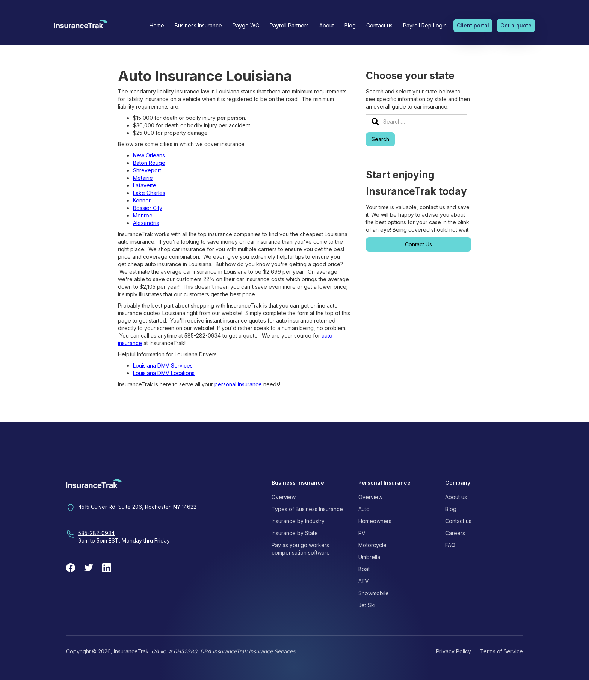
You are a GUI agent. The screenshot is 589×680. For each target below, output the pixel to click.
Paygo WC (246, 25)
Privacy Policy (453, 651)
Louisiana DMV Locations (164, 373)
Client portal (473, 25)
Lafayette (144, 185)
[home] (80, 26)
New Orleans (149, 155)
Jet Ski (366, 605)
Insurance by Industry (298, 521)
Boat (364, 569)
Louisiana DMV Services (163, 365)
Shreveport (147, 170)
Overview (284, 497)
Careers (455, 533)
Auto (364, 509)
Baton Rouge (149, 163)
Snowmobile (373, 593)
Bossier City (147, 208)
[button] (198, 26)
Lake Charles (149, 193)
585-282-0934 (96, 533)
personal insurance (238, 384)
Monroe (143, 215)
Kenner (142, 200)
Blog (350, 25)
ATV (363, 581)
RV (361, 533)
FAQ (450, 545)
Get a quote (516, 25)
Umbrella (369, 557)
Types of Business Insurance (307, 509)
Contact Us (418, 244)
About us (456, 497)
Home (157, 25)
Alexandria (146, 223)
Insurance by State (295, 533)
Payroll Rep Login (425, 25)
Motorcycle (372, 545)
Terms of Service (501, 651)
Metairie (143, 178)
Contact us (379, 25)
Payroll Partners (289, 25)
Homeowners (374, 521)
